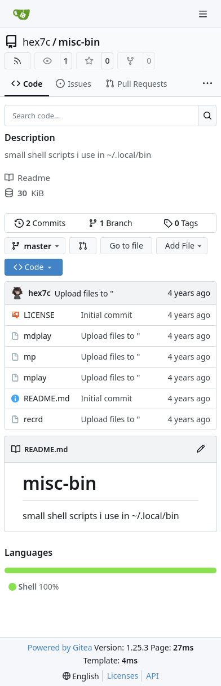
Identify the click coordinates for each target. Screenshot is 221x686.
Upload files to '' (84, 293)
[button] (82, 245)
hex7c (36, 41)
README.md (47, 398)
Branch (110, 223)
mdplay (37, 335)
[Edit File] (201, 449)
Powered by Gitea (60, 647)
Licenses (123, 675)
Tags (180, 223)
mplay (35, 377)
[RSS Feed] (17, 60)
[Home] (21, 14)
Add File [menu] (184, 245)
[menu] (81, 676)
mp (30, 356)
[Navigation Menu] (204, 14)
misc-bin (79, 41)
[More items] (207, 84)
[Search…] (207, 115)
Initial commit (106, 314)
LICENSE (39, 314)
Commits (40, 223)
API (152, 675)
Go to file (126, 245)
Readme (27, 177)
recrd (33, 419)
